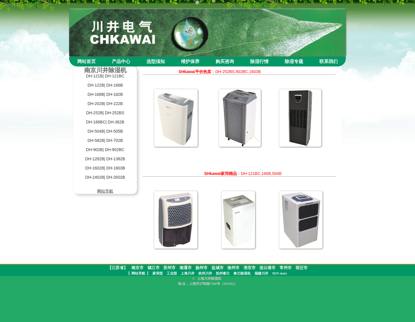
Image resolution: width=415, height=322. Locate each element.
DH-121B (94, 76)
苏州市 (169, 268)
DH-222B (114, 103)
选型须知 (155, 61)
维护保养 (190, 61)
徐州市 (233, 268)
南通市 (186, 268)
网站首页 (86, 61)
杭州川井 (205, 273)
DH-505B (114, 131)
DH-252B (94, 112)
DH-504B (96, 131)
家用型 (157, 273)
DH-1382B (115, 159)
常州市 (286, 268)
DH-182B (114, 94)
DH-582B (96, 140)
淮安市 (250, 268)
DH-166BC (96, 122)
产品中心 (121, 61)
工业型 (172, 273)
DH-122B (96, 85)
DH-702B (114, 140)
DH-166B (114, 85)
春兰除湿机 (242, 273)
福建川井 (261, 273)
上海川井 (188, 273)
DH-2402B (94, 177)
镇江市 (154, 268)
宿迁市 (301, 268)
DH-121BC (114, 76)
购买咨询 (225, 61)
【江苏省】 (117, 268)
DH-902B (94, 149)
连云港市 (267, 268)
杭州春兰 (223, 273)
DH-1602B (94, 168)
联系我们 (328, 61)
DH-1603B (115, 168)
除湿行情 (259, 61)
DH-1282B (94, 159)
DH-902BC (114, 149)
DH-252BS (114, 112)
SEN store (279, 273)
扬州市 (201, 268)
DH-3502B (115, 177)
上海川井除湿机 (209, 279)
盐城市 (218, 268)
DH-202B (96, 103)
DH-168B (96, 94)
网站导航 (138, 273)
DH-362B (116, 122)
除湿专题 (294, 61)
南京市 (137, 268)
